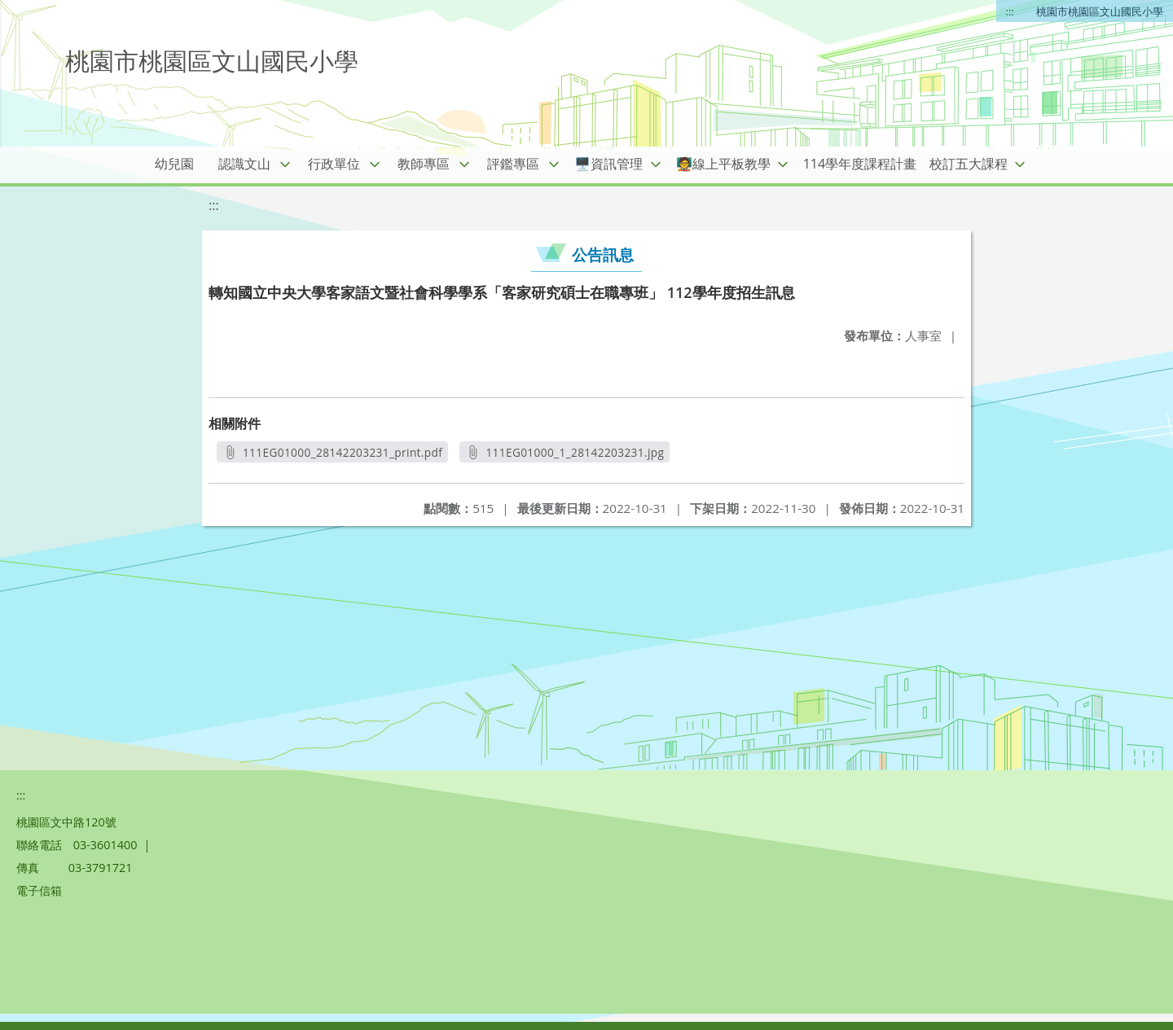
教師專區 (424, 164)
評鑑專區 (513, 164)
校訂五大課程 (968, 164)
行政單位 (334, 164)
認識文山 (244, 164)
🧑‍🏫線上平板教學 (723, 164)
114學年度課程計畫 (859, 164)
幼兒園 (174, 164)
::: (1010, 11)
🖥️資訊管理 (608, 164)
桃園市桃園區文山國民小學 (1099, 11)
